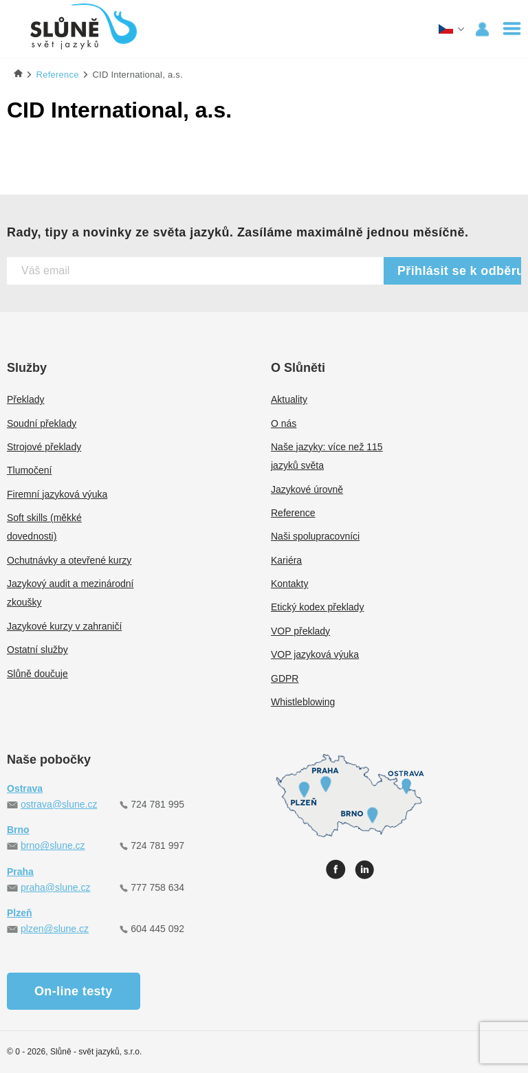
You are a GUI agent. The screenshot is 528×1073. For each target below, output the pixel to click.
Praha (20, 871)
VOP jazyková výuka (315, 654)
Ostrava (25, 788)
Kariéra (286, 560)
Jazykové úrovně (307, 489)
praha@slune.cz (55, 887)
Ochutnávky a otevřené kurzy (69, 560)
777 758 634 (157, 887)
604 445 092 (157, 928)
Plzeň (19, 912)
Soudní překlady (41, 423)
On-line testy (73, 991)
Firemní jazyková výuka (57, 494)
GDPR (284, 678)
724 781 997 (157, 845)
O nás (283, 423)
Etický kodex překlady (317, 606)
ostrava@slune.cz (59, 804)
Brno (18, 829)
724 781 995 (157, 804)
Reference (293, 512)
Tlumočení (29, 470)
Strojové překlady (44, 446)
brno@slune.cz (53, 845)
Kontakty (289, 583)
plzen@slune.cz (55, 928)
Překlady (25, 399)
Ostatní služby (37, 649)
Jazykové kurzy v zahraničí (64, 626)
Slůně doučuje (37, 673)
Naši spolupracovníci (315, 536)
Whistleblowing (303, 701)
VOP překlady (300, 631)
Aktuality (289, 399)
